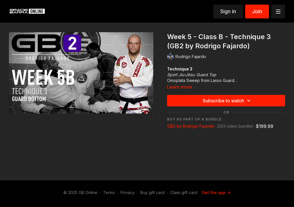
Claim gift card (183, 192)
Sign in (228, 11)
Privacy (128, 192)
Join (257, 11)
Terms (109, 192)
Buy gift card (152, 192)
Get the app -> (216, 192)
